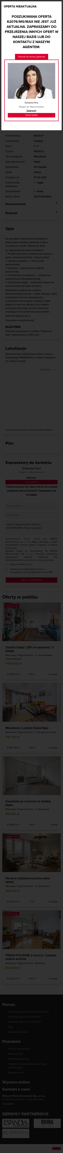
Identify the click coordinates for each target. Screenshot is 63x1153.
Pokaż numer (31, 115)
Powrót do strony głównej (31, 56)
